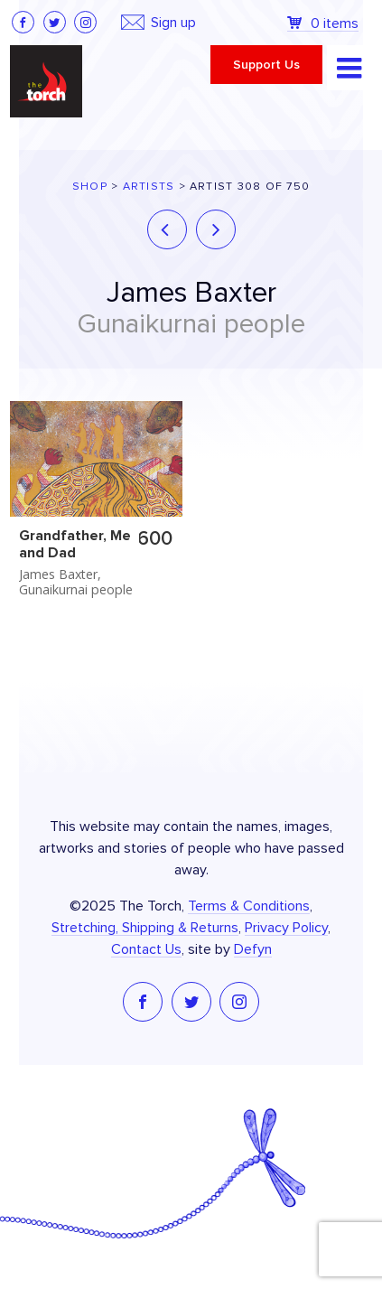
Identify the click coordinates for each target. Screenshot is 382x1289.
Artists (149, 186)
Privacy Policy (286, 927)
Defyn (253, 949)
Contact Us (146, 949)
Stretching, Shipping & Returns (144, 927)
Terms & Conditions (249, 906)
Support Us (266, 65)
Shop (89, 186)
